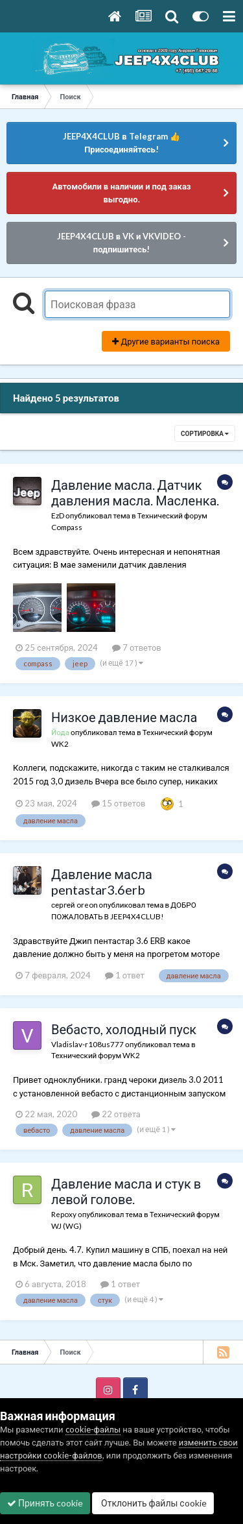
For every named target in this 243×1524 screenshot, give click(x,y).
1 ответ (125, 975)
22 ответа (116, 1114)
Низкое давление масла (124, 717)
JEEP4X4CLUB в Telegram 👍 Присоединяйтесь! (121, 142)
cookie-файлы (93, 1429)
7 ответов (136, 647)
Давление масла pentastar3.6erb (101, 881)
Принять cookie (45, 1502)
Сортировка (205, 433)
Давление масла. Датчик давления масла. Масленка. (135, 492)
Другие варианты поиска (166, 341)
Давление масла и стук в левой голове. (126, 1191)
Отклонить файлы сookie (153, 1502)
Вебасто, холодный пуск (123, 1029)
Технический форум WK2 (95, 1054)
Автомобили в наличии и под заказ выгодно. (121, 192)
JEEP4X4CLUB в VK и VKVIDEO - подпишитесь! (122, 242)
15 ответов (118, 803)
